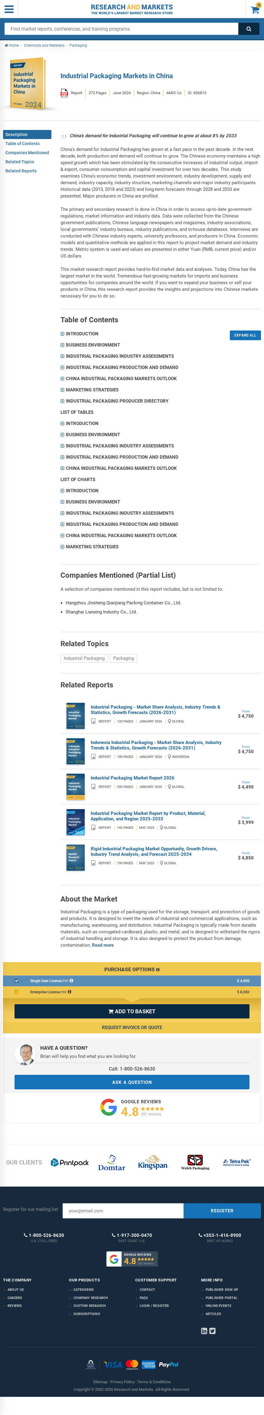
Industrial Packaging (84, 658)
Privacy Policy (122, 1382)
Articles (213, 1314)
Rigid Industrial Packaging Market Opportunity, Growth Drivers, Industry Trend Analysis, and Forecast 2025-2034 (154, 851)
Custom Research (89, 1306)
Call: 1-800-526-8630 (132, 1069)
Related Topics (19, 161)
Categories (83, 1290)
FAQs (144, 1298)
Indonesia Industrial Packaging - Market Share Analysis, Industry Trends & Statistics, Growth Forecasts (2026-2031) (156, 745)
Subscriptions (86, 1314)
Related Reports (21, 170)
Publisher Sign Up (222, 1290)
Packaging (123, 658)
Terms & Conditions (154, 1382)
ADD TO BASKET (131, 1011)
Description (16, 134)
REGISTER (222, 1211)
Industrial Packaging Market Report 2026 (132, 778)
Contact (147, 1290)
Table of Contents (22, 143)
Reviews (15, 1306)
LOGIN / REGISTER (154, 1306)
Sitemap (100, 1382)
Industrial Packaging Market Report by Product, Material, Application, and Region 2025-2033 (148, 816)
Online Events (219, 1306)
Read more (103, 945)
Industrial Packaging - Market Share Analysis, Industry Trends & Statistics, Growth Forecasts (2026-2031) (155, 709)
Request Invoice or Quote (132, 1027)
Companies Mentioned (27, 152)
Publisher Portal (221, 1298)
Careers (15, 1298)
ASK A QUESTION (132, 1082)
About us (16, 1290)
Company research (90, 1298)
